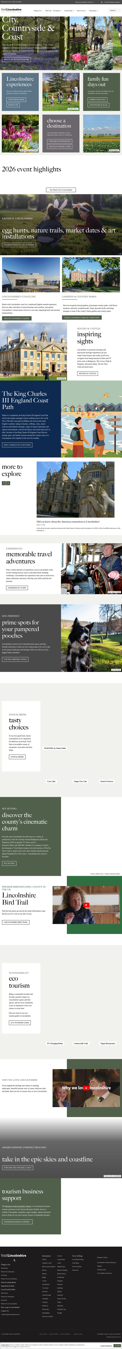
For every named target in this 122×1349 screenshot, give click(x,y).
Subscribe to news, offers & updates (11, 2)
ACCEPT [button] (117, 1345)
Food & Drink (69, 11)
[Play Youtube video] (86, 905)
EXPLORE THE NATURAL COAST (17, 1168)
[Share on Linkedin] (12, 67)
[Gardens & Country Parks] (91, 274)
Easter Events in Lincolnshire (19, 245)
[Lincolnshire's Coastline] (31, 274)
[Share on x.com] (15, 67)
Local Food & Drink (8, 1289)
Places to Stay (82, 11)
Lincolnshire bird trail (16, 922)
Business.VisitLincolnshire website (18, 1206)
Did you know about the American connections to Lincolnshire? (68, 521)
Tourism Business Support (112, 2)
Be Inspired (57, 11)
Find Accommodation (8, 1282)
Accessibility (83, 2)
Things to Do (5, 1265)
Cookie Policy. (5, 1345)
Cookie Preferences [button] (106, 1346)
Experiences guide (17, 588)
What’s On (48, 11)
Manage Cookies (102, 1257)
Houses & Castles (87, 373)
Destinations (93, 11)
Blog (77, 2)
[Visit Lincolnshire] (14, 10)
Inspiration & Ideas (7, 1286)
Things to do (38, 11)
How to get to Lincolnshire (10, 1307)
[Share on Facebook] (9, 67)
